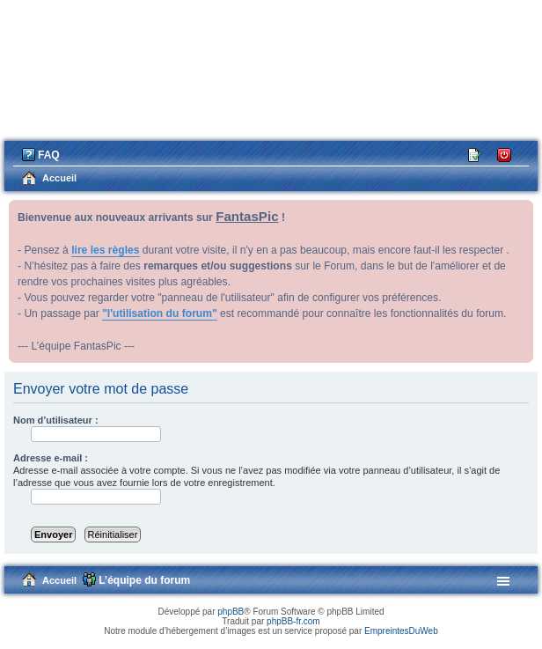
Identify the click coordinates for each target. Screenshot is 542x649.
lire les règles (105, 250)
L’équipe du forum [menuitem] (144, 580)
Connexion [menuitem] (504, 154)
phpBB (230, 611)
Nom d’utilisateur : (56, 420)
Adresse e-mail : (50, 458)
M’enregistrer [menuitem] (475, 154)
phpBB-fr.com (293, 621)
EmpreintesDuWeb (401, 631)
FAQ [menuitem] (49, 155)
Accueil (59, 580)
